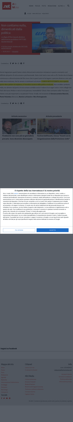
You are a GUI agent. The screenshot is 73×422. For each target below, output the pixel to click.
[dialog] (36, 211)
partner (16, 193)
